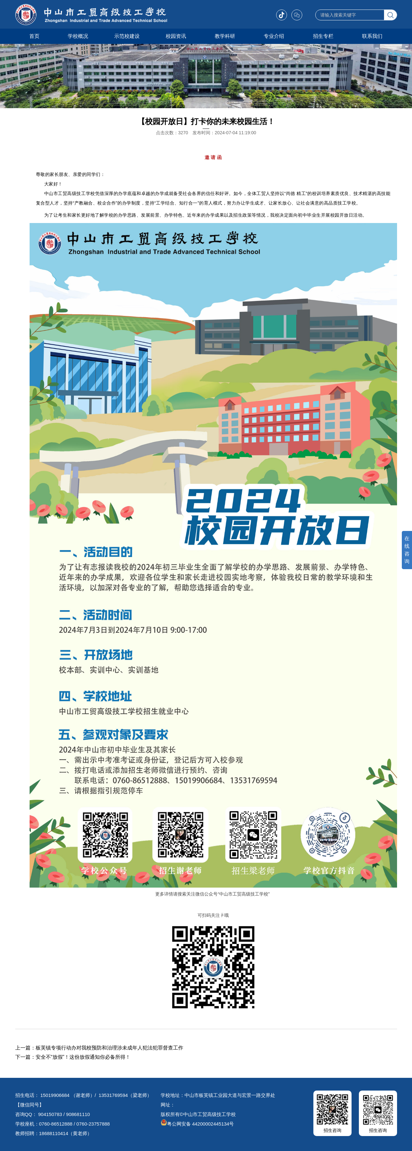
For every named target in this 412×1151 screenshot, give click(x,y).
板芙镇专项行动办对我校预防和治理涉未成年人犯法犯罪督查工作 (109, 1047)
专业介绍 (274, 36)
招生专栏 (323, 36)
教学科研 (225, 36)
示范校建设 (127, 36)
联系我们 (372, 36)
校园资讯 (176, 36)
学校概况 (78, 36)
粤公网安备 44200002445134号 (197, 1124)
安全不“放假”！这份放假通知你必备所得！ (83, 1057)
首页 (34, 36)
